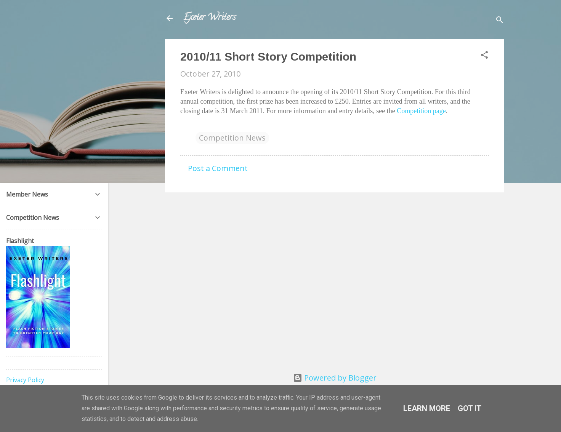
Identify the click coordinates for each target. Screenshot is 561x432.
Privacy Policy (25, 380)
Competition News (232, 138)
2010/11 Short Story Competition (268, 56)
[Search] (499, 20)
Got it (469, 408)
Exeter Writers (209, 18)
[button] (484, 55)
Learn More (426, 408)
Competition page (421, 111)
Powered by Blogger (335, 378)
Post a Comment (218, 168)
